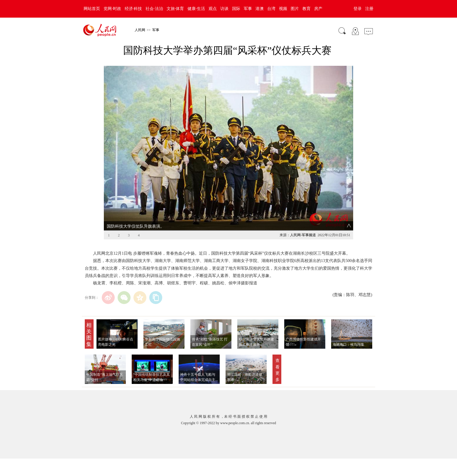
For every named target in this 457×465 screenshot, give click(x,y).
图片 (295, 8)
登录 (357, 8)
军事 (248, 8)
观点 (213, 8)
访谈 (224, 8)
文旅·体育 (175, 8)
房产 (318, 8)
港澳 (259, 8)
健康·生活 (196, 8)
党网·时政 (112, 8)
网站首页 (92, 8)
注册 (369, 8)
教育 (306, 8)
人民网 (140, 30)
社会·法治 (154, 8)
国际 (236, 8)
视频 (283, 8)
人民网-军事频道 (303, 235)
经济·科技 (133, 8)
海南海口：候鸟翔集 (348, 345)
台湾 (271, 8)
